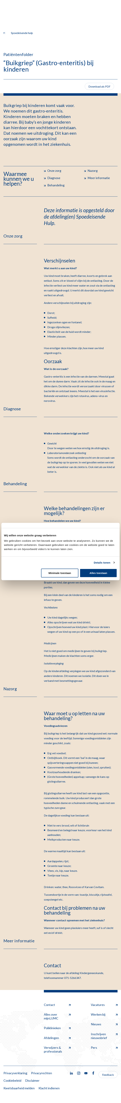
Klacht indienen (49, 1088)
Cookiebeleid (12, 1080)
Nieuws (104, 1024)
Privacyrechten (41, 1073)
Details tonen (102, 562)
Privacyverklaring (15, 1073)
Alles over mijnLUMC (57, 1016)
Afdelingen (57, 1038)
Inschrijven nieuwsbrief (104, 1036)
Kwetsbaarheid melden (19, 1088)
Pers (104, 1047)
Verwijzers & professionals (57, 1049)
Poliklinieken (57, 1028)
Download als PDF (99, 86)
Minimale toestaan (60, 573)
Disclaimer (32, 1080)
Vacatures (104, 1005)
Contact (57, 1005)
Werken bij (104, 1014)
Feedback (108, 1074)
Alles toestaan (98, 573)
